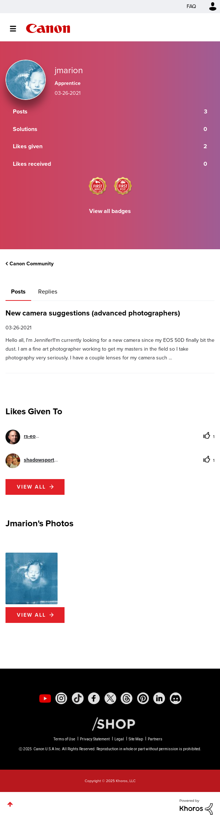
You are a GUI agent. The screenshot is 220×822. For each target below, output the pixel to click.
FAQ (191, 6)
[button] (32, 579)
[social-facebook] (94, 698)
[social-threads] (126, 698)
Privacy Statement (95, 739)
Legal (119, 739)
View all (31, 487)
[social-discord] (176, 698)
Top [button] (10, 804)
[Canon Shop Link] (110, 723)
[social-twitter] (110, 698)
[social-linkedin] (159, 698)
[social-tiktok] (78, 698)
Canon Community (48, 28)
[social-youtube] (45, 698)
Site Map (136, 739)
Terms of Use (64, 739)
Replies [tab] (47, 291)
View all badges (110, 211)
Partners (155, 739)
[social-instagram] (61, 698)
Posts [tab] (18, 291)
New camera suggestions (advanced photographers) (93, 312)
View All (31, 615)
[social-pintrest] (143, 698)
